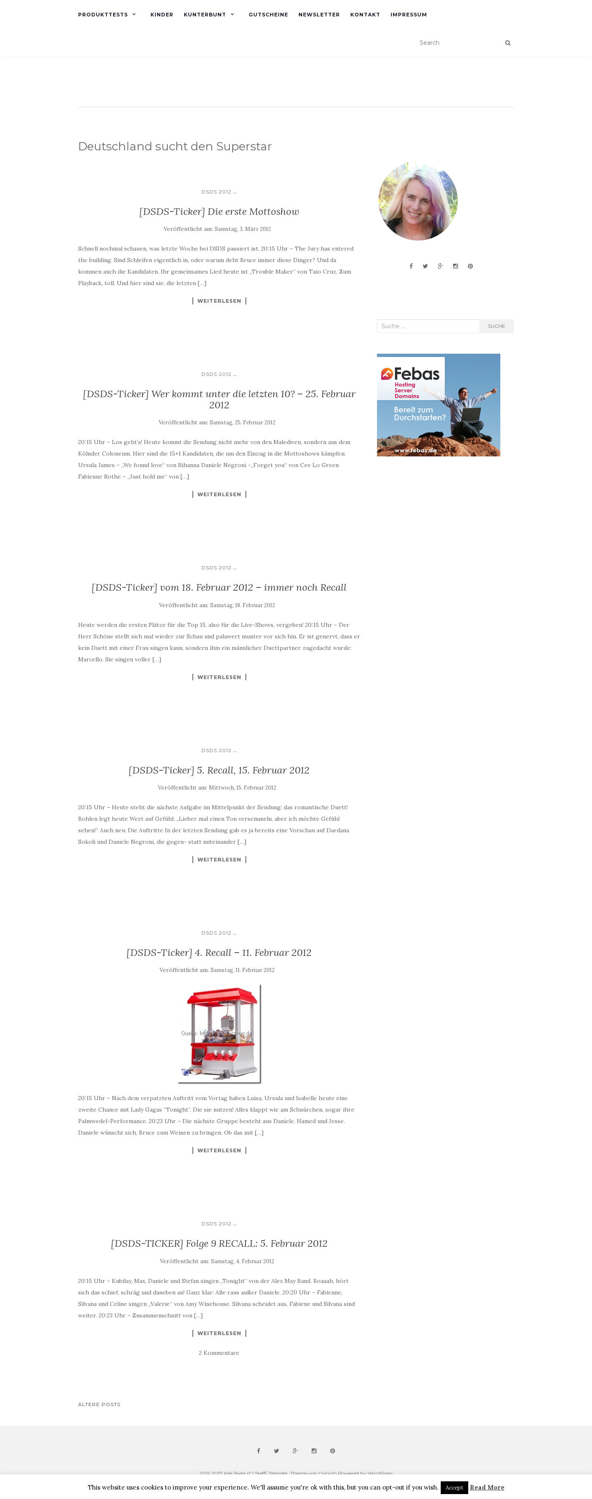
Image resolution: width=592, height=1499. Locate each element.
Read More (487, 1487)
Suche (496, 326)
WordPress (380, 1473)
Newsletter (319, 15)
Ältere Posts (99, 1404)
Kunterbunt (205, 15)
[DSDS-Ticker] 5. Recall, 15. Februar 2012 (219, 770)
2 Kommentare (219, 1352)
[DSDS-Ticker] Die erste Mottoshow (219, 211)
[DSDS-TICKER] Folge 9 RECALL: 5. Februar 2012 (219, 1243)
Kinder (161, 15)
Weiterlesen (219, 300)
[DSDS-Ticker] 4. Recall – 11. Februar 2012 (219, 952)
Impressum (409, 15)
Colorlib (327, 1473)
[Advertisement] (438, 528)
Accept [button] (454, 1487)
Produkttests (103, 15)
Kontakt (365, 15)
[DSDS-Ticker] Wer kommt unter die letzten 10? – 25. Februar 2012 (219, 399)
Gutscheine (268, 15)
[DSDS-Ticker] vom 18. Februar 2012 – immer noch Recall (219, 587)
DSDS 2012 (216, 192)
